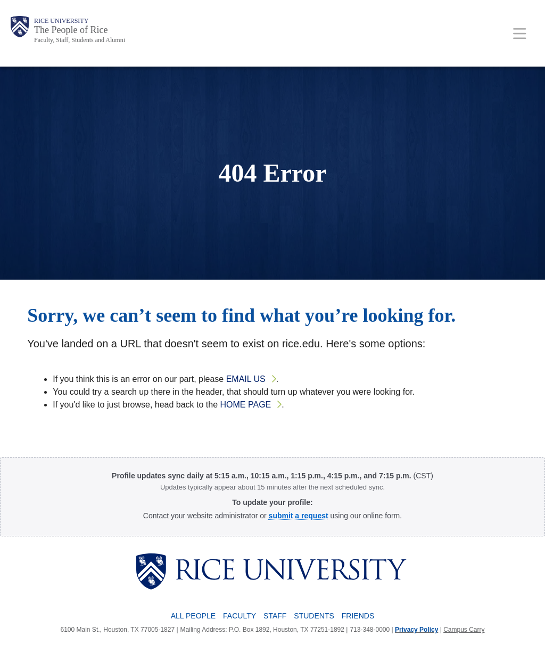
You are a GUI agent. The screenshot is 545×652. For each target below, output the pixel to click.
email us (246, 379)
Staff (274, 616)
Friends (358, 616)
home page (245, 404)
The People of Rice (71, 30)
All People (193, 616)
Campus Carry (463, 629)
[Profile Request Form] (298, 515)
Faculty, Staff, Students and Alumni (79, 40)
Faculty (239, 616)
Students (314, 616)
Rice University (61, 21)
